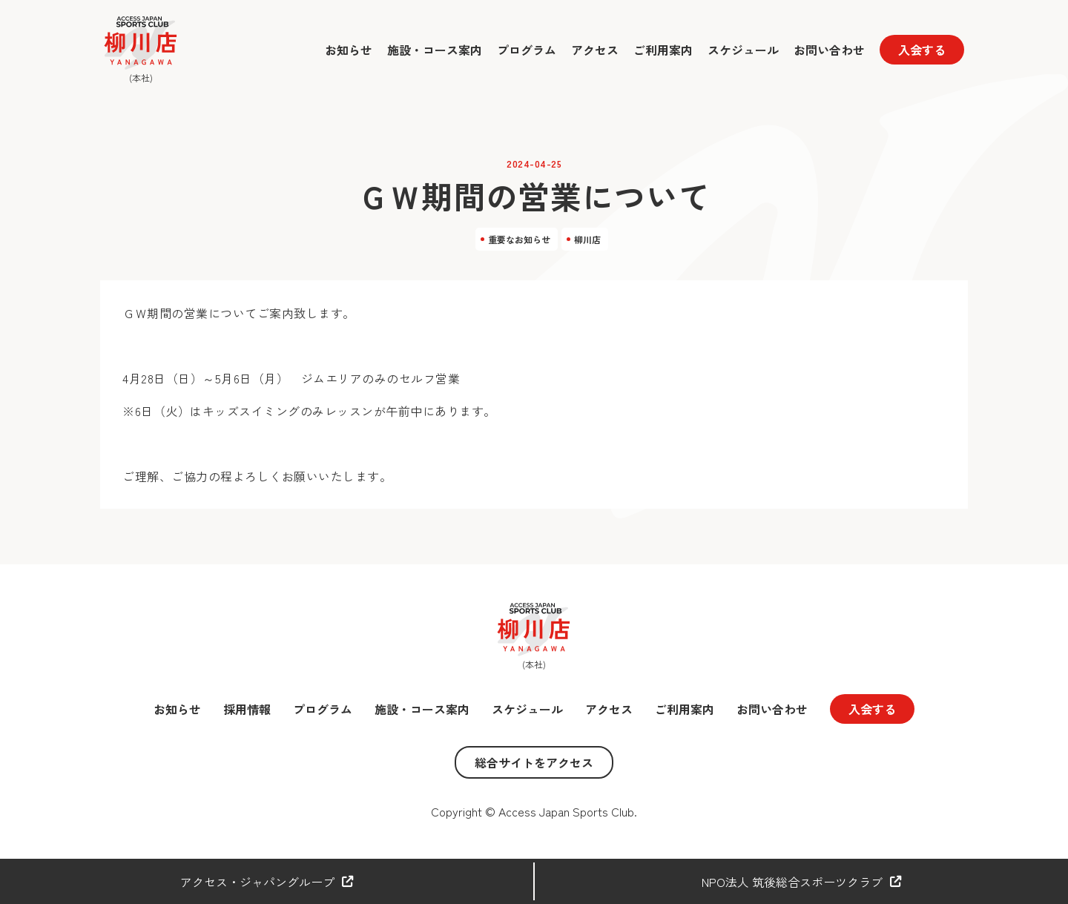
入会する (922, 50)
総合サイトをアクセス (534, 762)
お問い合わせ (829, 50)
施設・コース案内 (434, 50)
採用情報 (247, 709)
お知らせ (348, 50)
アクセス (595, 50)
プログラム (526, 50)
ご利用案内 (663, 50)
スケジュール (743, 50)
